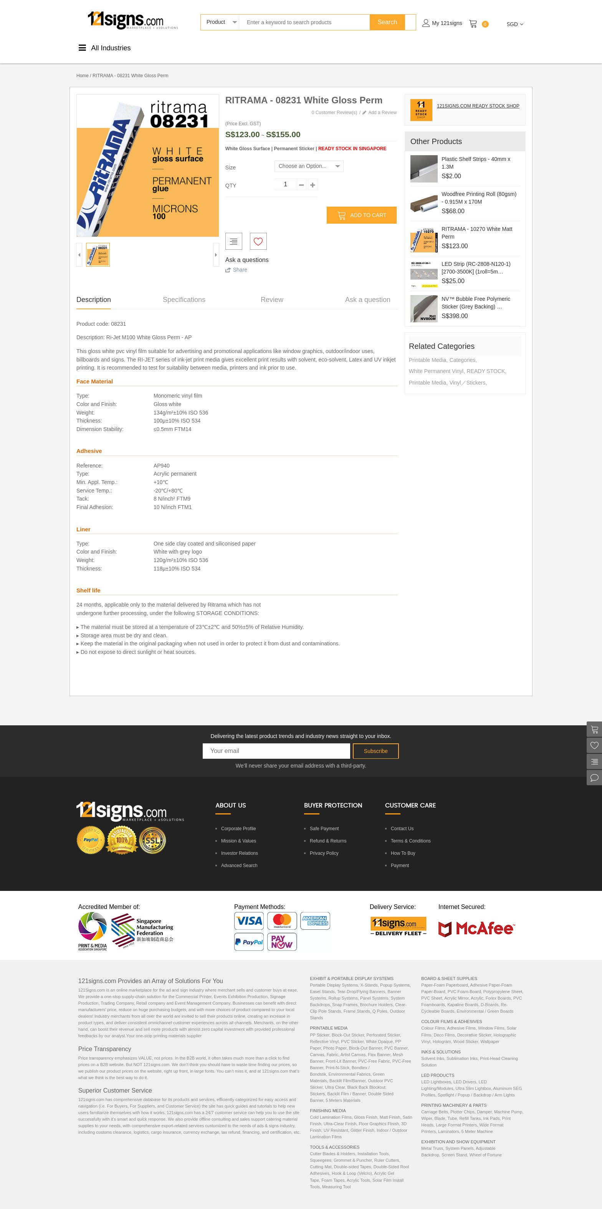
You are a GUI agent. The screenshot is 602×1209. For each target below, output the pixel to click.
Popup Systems (395, 977)
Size (230, 159)
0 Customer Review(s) (334, 104)
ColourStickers (236, 47)
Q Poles (379, 1003)
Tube (452, 1110)
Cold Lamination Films (331, 1109)
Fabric (333, 1046)
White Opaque (379, 1033)
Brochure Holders (376, 996)
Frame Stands (357, 1003)
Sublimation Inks (462, 1050)
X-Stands (369, 977)
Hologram (442, 1033)
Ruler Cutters (386, 1152)
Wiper (426, 1110)
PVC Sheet (431, 990)
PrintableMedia (166, 47)
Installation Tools (373, 1145)
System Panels (459, 1140)
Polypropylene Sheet (503, 983)
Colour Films (433, 1020)
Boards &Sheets (270, 47)
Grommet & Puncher (353, 1152)
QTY (231, 177)
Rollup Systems (343, 990)
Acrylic (477, 990)
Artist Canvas (353, 1046)
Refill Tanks (470, 1110)
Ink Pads (491, 1110)
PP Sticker (319, 1027)
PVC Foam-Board (464, 983)
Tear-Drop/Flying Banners (361, 983)
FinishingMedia (201, 47)
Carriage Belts (434, 1103)
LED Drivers (464, 1073)
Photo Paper (335, 1040)
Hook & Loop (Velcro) (352, 1165)
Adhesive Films (461, 1020)
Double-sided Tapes (352, 1158)
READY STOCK (485, 363)
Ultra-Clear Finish (340, 1115)
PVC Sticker (352, 1033)
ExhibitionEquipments (494, 47)
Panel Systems (374, 990)
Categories (463, 352)
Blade (440, 1110)
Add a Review (382, 104)
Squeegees (320, 1152)
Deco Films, (445, 1027)
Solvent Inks (432, 1050)
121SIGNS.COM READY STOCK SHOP (478, 98)
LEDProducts (418, 47)
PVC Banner (396, 1040)
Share (240, 262)
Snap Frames (344, 996)
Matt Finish (390, 1109)
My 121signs (447, 23)
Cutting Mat (320, 1158)
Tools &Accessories (343, 47)
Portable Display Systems (334, 977)
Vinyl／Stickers (468, 374)
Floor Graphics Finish (379, 1115)
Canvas (317, 1046)
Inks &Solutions (382, 47)
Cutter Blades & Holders (332, 1145)
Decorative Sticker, (475, 1027)
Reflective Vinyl (324, 1033)
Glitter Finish (362, 1122)
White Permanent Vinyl (436, 363)
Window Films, (492, 1020)
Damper (484, 1103)
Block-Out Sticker (348, 1027)
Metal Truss (432, 1140)
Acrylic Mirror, (457, 990)
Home (82, 67)
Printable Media (427, 352)
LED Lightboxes (436, 1073)
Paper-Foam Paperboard (444, 977)
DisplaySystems (305, 47)
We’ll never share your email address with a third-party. (301, 758)
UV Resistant (336, 1122)
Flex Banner (379, 1046)
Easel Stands (322, 983)
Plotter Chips (462, 1103)
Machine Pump (508, 1103)
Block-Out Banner (365, 1040)
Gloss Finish (365, 1109)
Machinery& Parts (454, 47)
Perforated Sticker (383, 1027)
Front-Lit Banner (341, 1053)
